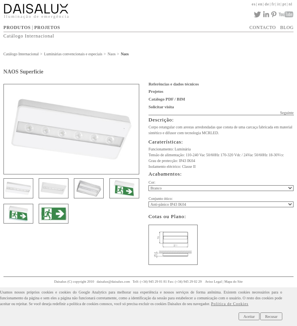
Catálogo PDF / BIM (166, 99)
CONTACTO (262, 27)
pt (285, 4)
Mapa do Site (233, 281)
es (254, 4)
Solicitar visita (161, 106)
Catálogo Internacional (29, 36)
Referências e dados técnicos (173, 84)
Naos (112, 54)
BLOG (287, 27)
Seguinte (287, 113)
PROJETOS (47, 27)
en (260, 4)
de (267, 4)
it (278, 4)
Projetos (155, 91)
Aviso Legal (213, 281)
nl (290, 4)
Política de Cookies (230, 304)
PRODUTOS (17, 27)
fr (273, 4)
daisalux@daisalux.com (113, 281)
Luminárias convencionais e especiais (73, 54)
